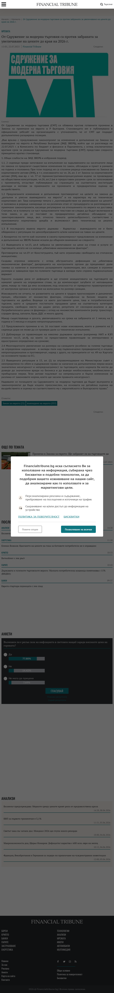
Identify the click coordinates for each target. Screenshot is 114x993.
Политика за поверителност (38, 516)
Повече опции (30, 529)
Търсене (106, 4)
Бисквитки (71, 516)
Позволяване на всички (78, 529)
